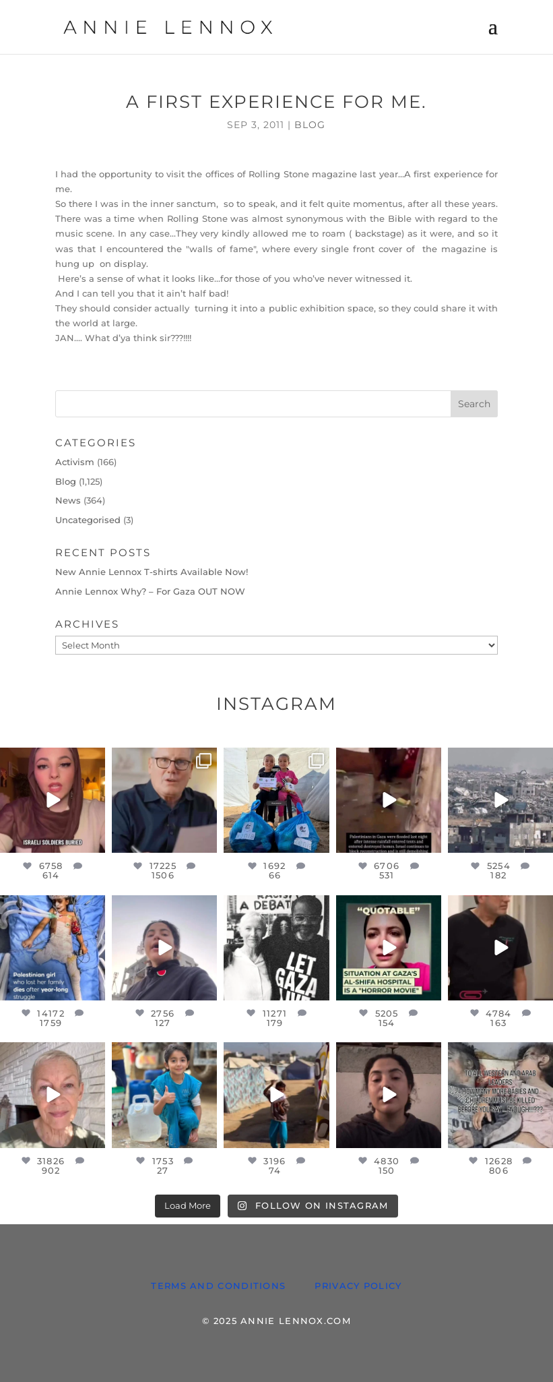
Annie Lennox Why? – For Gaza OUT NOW (150, 591)
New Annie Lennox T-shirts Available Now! (151, 571)
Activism (74, 461)
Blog (309, 125)
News (68, 500)
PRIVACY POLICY (358, 1285)
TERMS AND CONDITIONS (218, 1285)
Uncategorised (88, 519)
